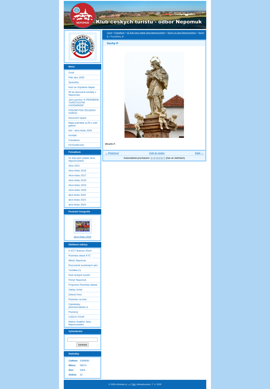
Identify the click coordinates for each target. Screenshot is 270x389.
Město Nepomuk (77, 260)
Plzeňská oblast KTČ (79, 255)
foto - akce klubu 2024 (80, 130)
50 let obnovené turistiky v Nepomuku (82, 93)
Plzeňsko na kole (77, 299)
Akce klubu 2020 (77, 190)
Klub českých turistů (79, 275)
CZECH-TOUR (76, 316)
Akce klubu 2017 (77, 175)
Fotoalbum (119, 33)
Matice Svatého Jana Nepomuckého (79, 323)
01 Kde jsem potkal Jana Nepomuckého (146, 33)
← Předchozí (112, 153)
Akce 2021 (74, 165)
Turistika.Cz (74, 270)
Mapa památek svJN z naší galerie (82, 124)
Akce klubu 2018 (77, 180)
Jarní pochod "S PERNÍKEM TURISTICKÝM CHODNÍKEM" (83, 102)
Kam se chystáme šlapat (81, 87)
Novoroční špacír (77, 117)
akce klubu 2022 (77, 194)
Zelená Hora (75, 294)
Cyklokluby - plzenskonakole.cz (78, 305)
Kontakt (72, 135)
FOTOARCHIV (76, 145)
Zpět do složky (157, 153)
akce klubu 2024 (77, 204)
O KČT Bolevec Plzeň (80, 250)
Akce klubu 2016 (77, 170)
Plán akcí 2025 (76, 77)
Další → (199, 153)
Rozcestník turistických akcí (83, 265)
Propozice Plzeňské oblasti (82, 284)
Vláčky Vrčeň (75, 289)
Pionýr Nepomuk (77, 279)
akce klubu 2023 (77, 199)
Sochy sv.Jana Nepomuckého (181, 33)
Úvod (109, 33)
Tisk (134, 384)
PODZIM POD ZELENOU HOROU (82, 111)
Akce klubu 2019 (77, 185)
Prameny (73, 312)
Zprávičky (73, 82)
